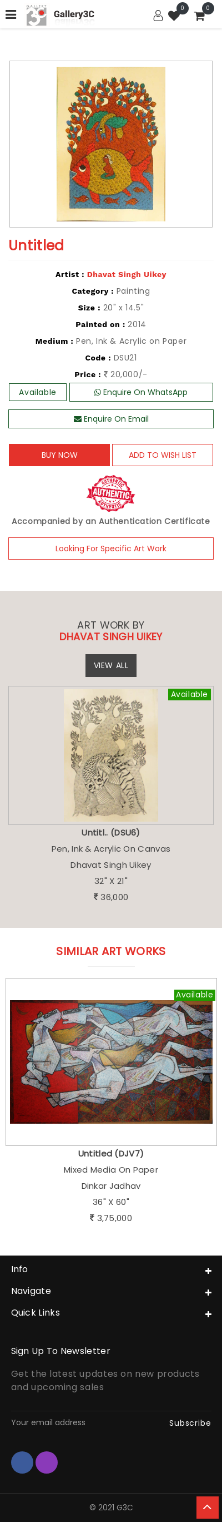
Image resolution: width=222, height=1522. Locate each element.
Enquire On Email (111, 418)
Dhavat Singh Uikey (127, 274)
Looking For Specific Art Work (111, 548)
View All (111, 665)
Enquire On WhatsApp (141, 392)
